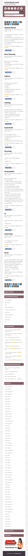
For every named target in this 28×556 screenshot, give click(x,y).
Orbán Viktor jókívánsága (10, 330)
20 (5, 24)
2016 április (7, 492)
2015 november (8, 504)
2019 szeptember (9, 391)
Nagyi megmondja (12, 376)
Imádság (7, 103)
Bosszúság (7, 302)
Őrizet (6, 253)
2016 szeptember (9, 479)
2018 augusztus (8, 423)
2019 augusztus (8, 394)
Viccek (9, 31)
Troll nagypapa (8, 300)
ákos (6, 367)
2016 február (8, 497)
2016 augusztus (8, 482)
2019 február (8, 408)
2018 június (7, 428)
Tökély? (6, 346)
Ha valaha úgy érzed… (13, 371)
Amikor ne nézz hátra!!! (10, 309)
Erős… (6, 337)
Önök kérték (8, 128)
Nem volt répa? (8, 348)
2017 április (7, 462)
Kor (6, 322)
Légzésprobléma (10, 28)
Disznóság (8, 151)
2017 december (8, 443)
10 (20, 22)
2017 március (8, 465)
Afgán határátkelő (9, 314)
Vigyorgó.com (11, 2)
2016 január (7, 499)
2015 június (7, 516)
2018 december (8, 413)
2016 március (8, 494)
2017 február (8, 467)
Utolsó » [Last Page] (16, 24)
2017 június (7, 457)
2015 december (8, 502)
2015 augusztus (8, 511)
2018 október (8, 418)
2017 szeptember (9, 450)
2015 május (7, 519)
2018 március (8, 435)
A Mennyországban (9, 307)
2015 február (8, 526)
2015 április (7, 521)
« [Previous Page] (5, 22)
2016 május (7, 489)
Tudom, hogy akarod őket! (11, 352)
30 (8, 24)
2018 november (8, 416)
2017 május (7, 460)
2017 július (7, 455)
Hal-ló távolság (8, 360)
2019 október (8, 389)
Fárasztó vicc (8, 317)
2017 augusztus (8, 453)
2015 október (8, 506)
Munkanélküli (9, 171)
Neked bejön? (11, 374)
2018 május (7, 430)
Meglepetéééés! (8, 342)
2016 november (8, 475)
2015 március (8, 524)
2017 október (8, 448)
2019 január (7, 411)
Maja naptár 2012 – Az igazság (14, 379)
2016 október (8, 477)
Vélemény (7, 312)
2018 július (7, 426)
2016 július (7, 484)
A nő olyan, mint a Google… (11, 333)
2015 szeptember (9, 509)
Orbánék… (7, 340)
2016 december (8, 472)
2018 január (7, 440)
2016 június (7, 487)
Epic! (6, 305)
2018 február (8, 438)
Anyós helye (8, 234)
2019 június (7, 399)
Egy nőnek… (7, 319)
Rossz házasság (9, 54)
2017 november (8, 445)
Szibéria (7, 76)
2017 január (7, 470)
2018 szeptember (9, 421)
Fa (5, 213)
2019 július (7, 396)
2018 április (7, 433)
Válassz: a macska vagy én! (11, 356)
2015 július (7, 514)
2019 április (7, 404)
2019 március (8, 406)
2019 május (7, 401)
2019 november (8, 386)
